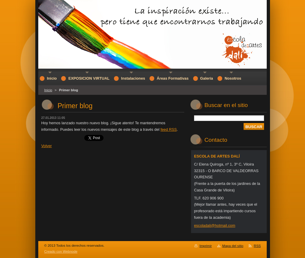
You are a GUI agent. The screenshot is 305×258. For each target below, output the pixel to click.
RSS (257, 246)
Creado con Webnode (60, 251)
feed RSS (169, 129)
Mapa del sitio (232, 246)
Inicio (48, 90)
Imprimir (205, 246)
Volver (46, 146)
